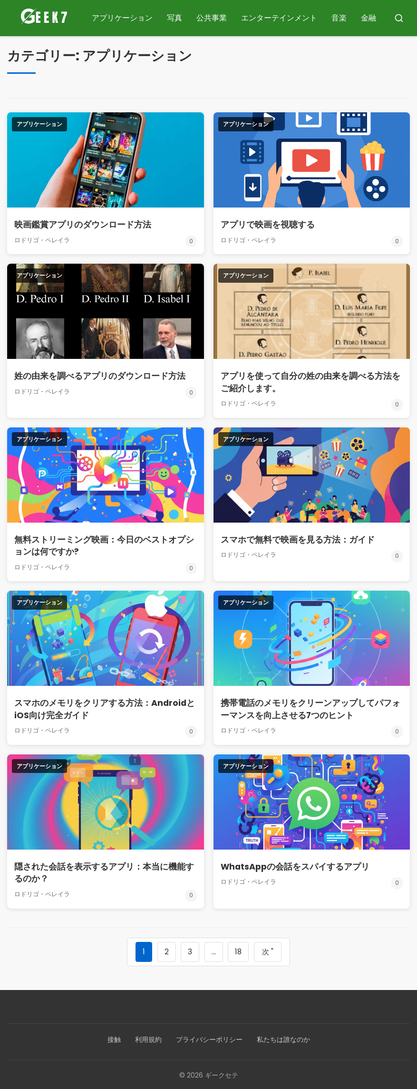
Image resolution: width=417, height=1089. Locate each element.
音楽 (339, 18)
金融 (368, 18)
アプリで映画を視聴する (268, 224)
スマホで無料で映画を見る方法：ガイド (298, 538)
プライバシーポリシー (209, 1038)
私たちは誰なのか (283, 1038)
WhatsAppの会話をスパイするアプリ (296, 865)
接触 (114, 1038)
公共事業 (211, 18)
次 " (268, 950)
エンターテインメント (279, 18)
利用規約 (148, 1038)
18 (238, 950)
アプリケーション (122, 18)
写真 (174, 18)
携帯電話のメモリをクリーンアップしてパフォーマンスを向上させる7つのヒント (310, 708)
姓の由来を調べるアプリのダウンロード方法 (99, 376)
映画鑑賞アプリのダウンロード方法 (82, 224)
